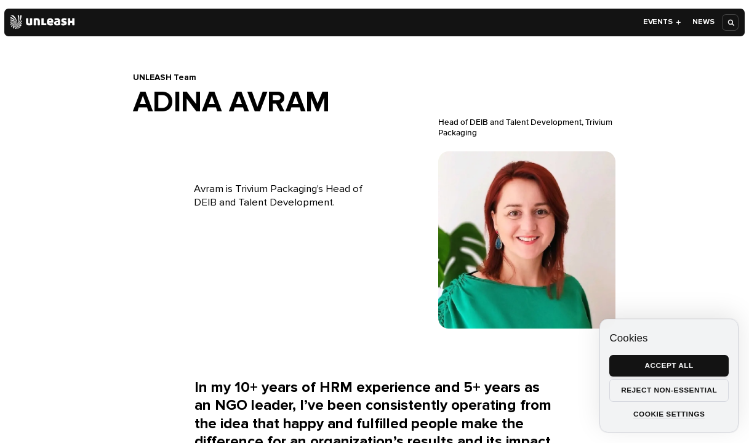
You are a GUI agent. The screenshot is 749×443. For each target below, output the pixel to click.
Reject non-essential (669, 390)
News (703, 21)
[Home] (42, 22)
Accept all (669, 365)
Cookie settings (669, 414)
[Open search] (731, 22)
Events (662, 21)
